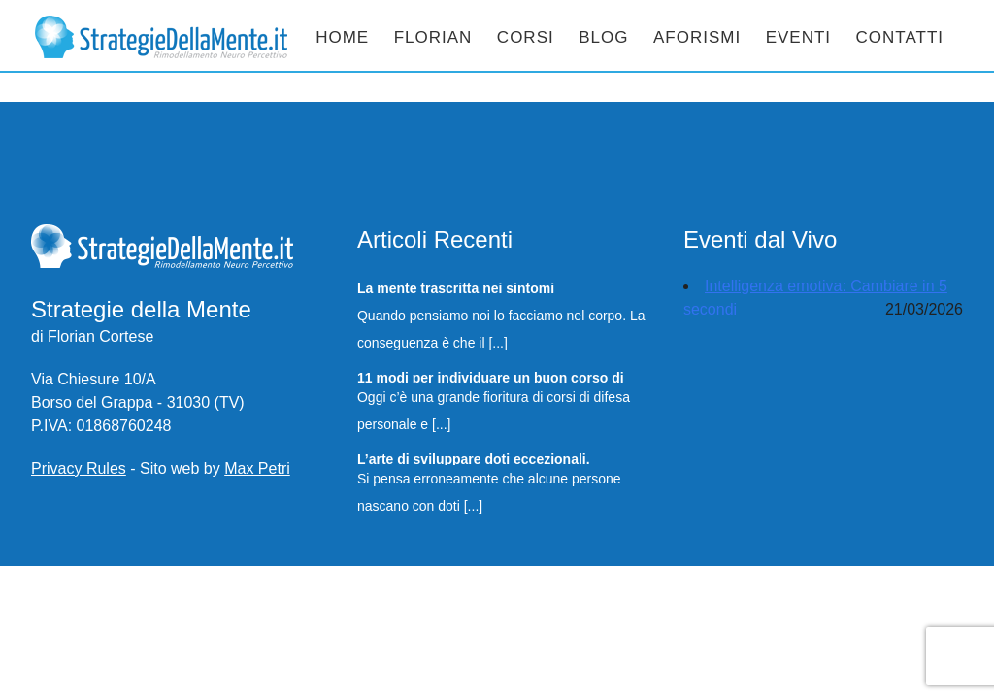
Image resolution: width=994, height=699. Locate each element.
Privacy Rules (78, 468)
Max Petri (257, 468)
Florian (433, 37)
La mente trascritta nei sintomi (455, 287)
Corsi (525, 37)
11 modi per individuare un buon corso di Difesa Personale (490, 376)
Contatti (900, 37)
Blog (603, 37)
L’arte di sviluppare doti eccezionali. (473, 458)
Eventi (798, 37)
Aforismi (697, 37)
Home (342, 37)
